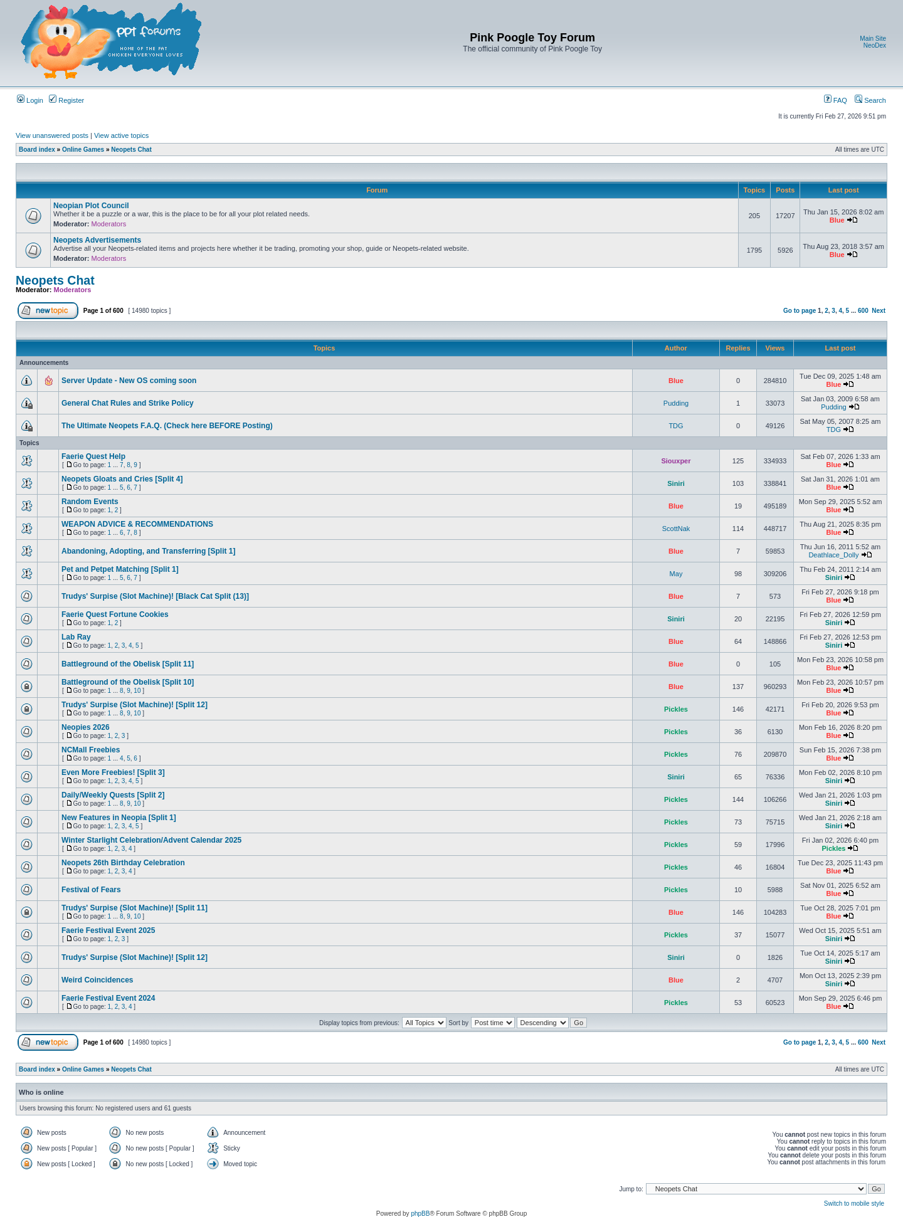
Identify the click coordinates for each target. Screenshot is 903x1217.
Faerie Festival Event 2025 (108, 930)
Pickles (676, 709)
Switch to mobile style (854, 1203)
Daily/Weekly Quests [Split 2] (113, 795)
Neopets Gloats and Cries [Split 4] (121, 479)
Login (30, 100)
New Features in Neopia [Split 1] (118, 817)
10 (137, 690)
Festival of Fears (91, 889)
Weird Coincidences (97, 980)
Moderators (109, 224)
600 (863, 310)
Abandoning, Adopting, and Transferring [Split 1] (148, 551)
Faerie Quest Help (93, 456)
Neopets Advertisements (97, 240)
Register (66, 100)
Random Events (90, 501)
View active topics (121, 135)
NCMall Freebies (90, 749)
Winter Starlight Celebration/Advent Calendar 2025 (151, 840)
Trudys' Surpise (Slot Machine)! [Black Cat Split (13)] (155, 596)
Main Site (873, 38)
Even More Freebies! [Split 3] (113, 772)
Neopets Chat (131, 149)
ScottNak (676, 528)
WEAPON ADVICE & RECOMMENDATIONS (137, 524)
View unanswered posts (52, 135)
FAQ (835, 100)
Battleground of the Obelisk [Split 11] (127, 664)
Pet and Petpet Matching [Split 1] (120, 569)
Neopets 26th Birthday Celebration (123, 862)
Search (870, 100)
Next (878, 310)
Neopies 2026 (85, 727)
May (676, 573)
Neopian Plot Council (91, 205)
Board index (37, 149)
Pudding (676, 403)
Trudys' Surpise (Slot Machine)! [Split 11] (134, 908)
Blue (837, 220)
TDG (675, 425)
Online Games (83, 149)
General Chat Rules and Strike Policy (127, 403)
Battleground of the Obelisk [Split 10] (127, 682)
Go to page (799, 310)
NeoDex (874, 45)
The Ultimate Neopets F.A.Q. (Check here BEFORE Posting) (167, 425)
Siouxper (675, 461)
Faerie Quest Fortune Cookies (115, 614)
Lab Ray (76, 637)
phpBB (420, 1213)
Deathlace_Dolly (833, 555)
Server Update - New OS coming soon (128, 380)
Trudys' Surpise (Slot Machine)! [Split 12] (134, 704)
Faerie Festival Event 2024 (108, 998)
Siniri (676, 483)
